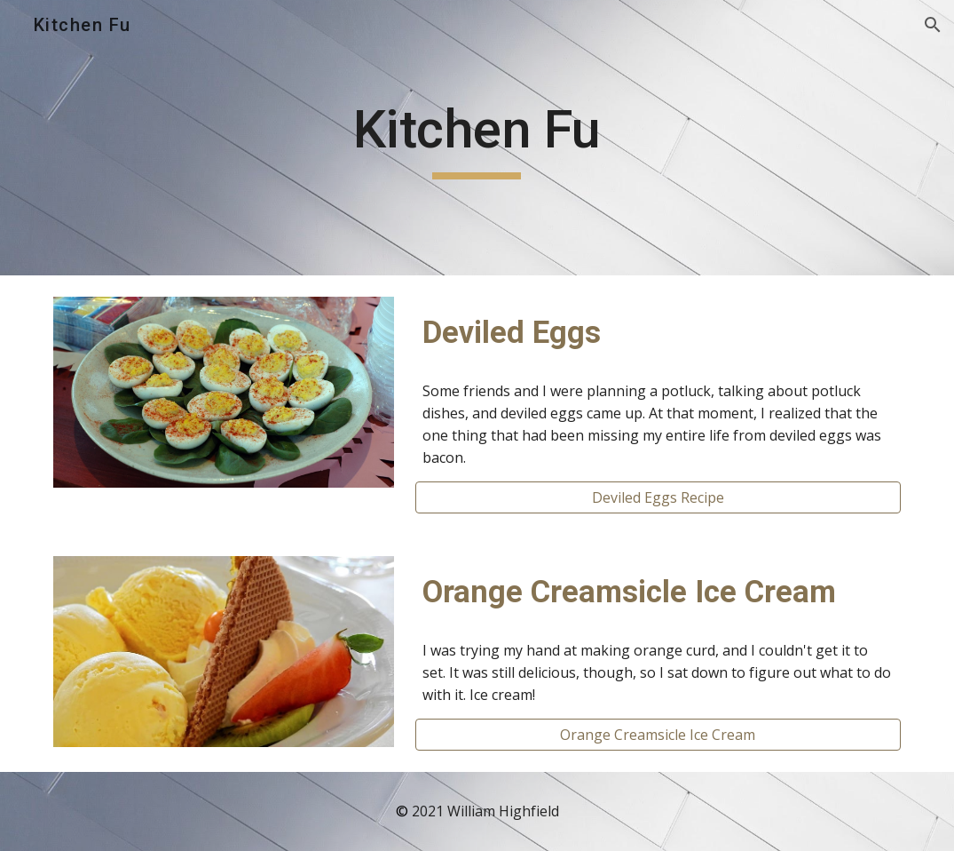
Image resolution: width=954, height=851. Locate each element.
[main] (476, 138)
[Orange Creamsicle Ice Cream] (658, 735)
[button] (932, 25)
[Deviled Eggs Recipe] (658, 497)
